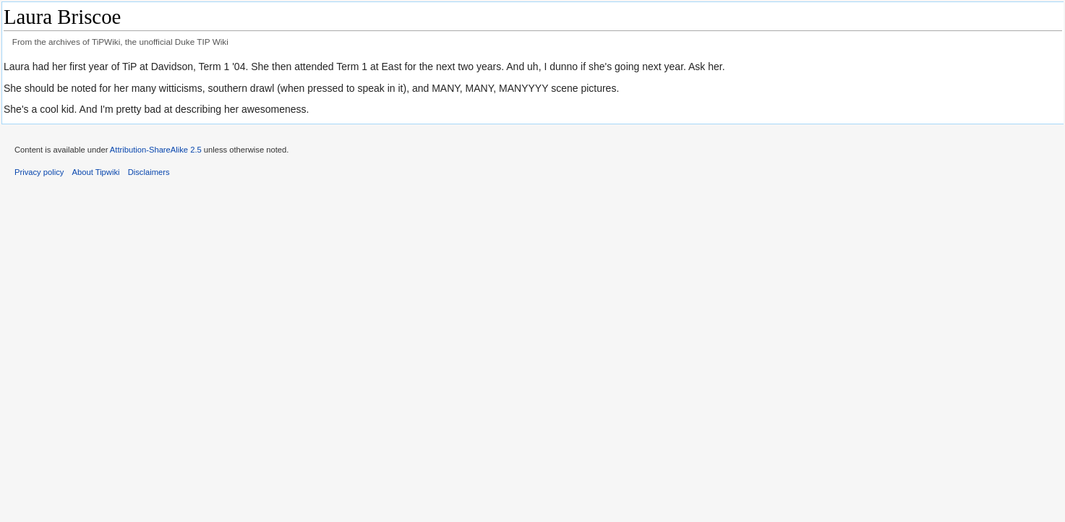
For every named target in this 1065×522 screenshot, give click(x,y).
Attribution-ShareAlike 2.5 (156, 149)
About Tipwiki (96, 172)
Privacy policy (39, 172)
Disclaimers (149, 172)
